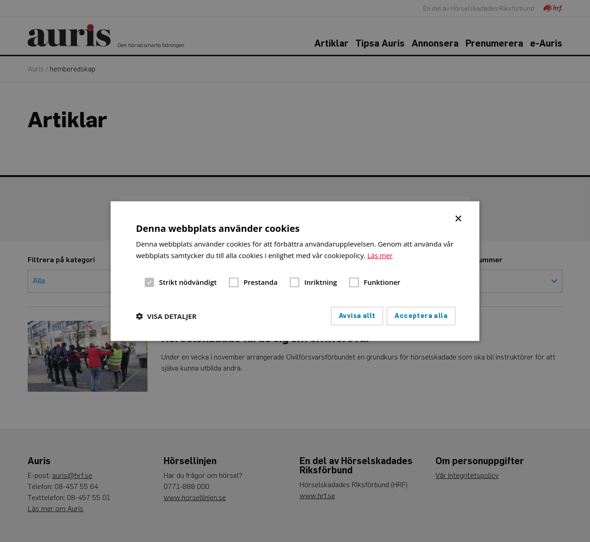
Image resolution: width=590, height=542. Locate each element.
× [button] (459, 218)
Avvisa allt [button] (357, 315)
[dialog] (295, 271)
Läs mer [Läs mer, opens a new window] (380, 255)
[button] (166, 316)
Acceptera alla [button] (421, 315)
